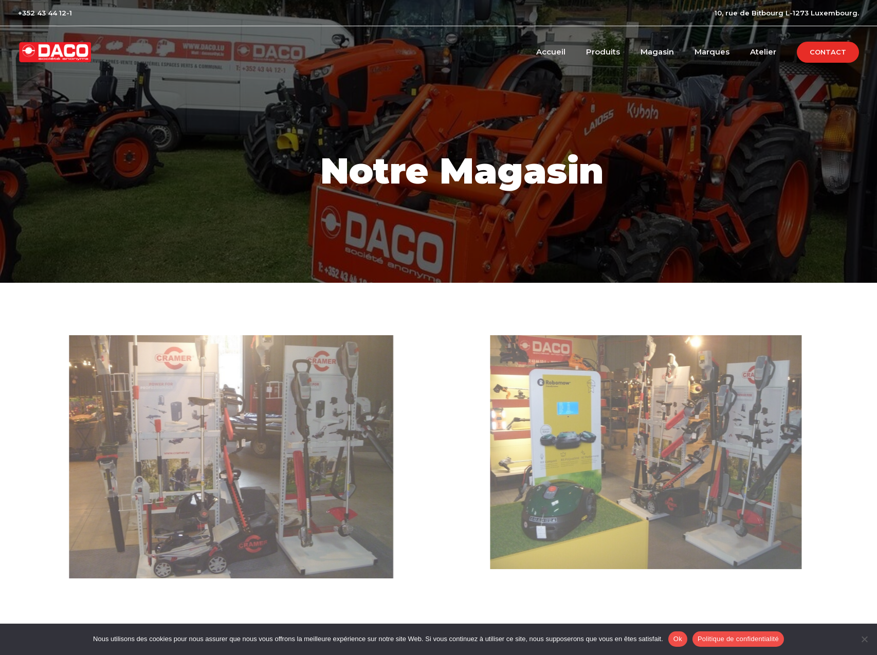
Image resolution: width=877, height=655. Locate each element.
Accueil (574, 52)
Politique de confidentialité (738, 639)
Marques (719, 52)
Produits (621, 52)
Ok (677, 639)
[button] (828, 52)
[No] (864, 639)
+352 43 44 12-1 (45, 13)
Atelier (766, 52)
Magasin (670, 52)
